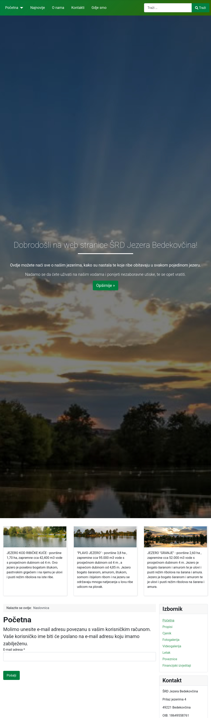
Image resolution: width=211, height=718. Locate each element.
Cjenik (167, 633)
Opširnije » (105, 285)
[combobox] (168, 7)
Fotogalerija (171, 640)
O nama (58, 8)
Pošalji (11, 675)
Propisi (168, 627)
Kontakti (78, 8)
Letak (166, 653)
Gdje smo (99, 8)
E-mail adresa (14, 650)
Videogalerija (172, 646)
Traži (200, 8)
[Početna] (20, 7)
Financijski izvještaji (177, 665)
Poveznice (170, 659)
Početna (11, 8)
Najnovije (37, 8)
